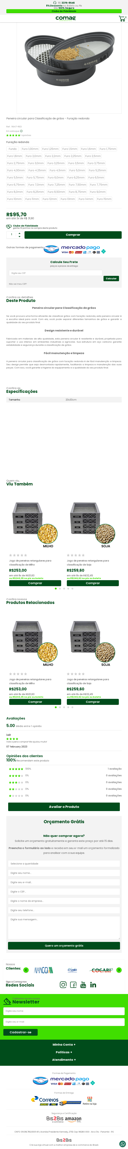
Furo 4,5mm (58, 170)
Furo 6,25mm (75, 177)
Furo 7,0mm (36, 185)
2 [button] (60, 588)
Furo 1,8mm (14, 156)
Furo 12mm (50, 199)
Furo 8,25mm (35, 192)
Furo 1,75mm (108, 149)
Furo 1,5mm (69, 149)
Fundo (13, 149)
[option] (35, 540)
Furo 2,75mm (15, 163)
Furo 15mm (104, 199)
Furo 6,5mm (96, 177)
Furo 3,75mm (96, 163)
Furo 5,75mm (35, 177)
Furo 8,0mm (15, 192)
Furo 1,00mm (30, 149)
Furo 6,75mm (15, 185)
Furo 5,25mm (97, 170)
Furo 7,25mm (56, 185)
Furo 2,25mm (72, 156)
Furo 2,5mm (93, 156)
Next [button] (119, 970)
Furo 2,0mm (33, 156)
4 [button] (68, 588)
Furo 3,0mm (36, 163)
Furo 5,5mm (15, 177)
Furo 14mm (86, 199)
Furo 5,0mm (77, 170)
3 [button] (64, 588)
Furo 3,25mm (56, 163)
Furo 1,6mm (88, 149)
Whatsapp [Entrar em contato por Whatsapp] (122, 1144)
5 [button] (72, 588)
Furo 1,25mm (50, 149)
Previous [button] (26, 970)
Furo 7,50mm (77, 185)
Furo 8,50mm (56, 192)
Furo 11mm (32, 199)
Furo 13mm (68, 199)
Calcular (111, 278)
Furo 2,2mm (52, 156)
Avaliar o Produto (64, 806)
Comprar (73, 235)
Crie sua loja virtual (39, 1145)
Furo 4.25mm (37, 170)
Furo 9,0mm (98, 192)
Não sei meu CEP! (18, 284)
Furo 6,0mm (56, 177)
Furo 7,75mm (98, 185)
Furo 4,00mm (16, 170)
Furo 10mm (14, 199)
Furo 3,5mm (76, 163)
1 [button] (56, 588)
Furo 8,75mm (77, 192)
